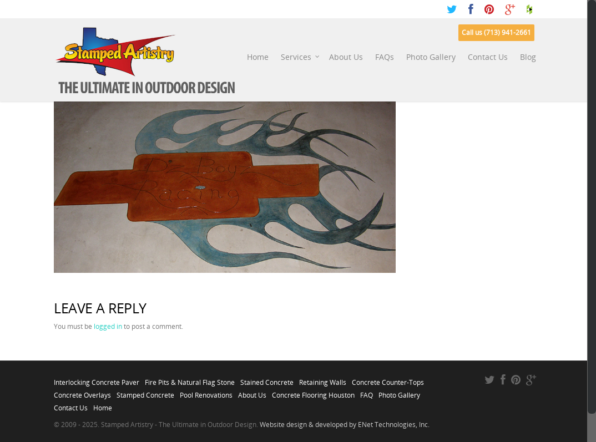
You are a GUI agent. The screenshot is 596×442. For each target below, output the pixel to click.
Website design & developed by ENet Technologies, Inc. (345, 424)
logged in (108, 326)
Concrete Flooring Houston (313, 392)
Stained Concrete (267, 379)
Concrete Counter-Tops (388, 379)
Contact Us (488, 57)
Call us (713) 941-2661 (496, 32)
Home (258, 57)
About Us (346, 57)
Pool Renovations (206, 392)
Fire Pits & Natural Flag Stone (190, 379)
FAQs (384, 57)
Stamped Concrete (145, 392)
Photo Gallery (431, 57)
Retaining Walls (322, 379)
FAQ (366, 392)
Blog (528, 57)
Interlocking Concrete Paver (96, 379)
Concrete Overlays (82, 392)
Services (300, 57)
